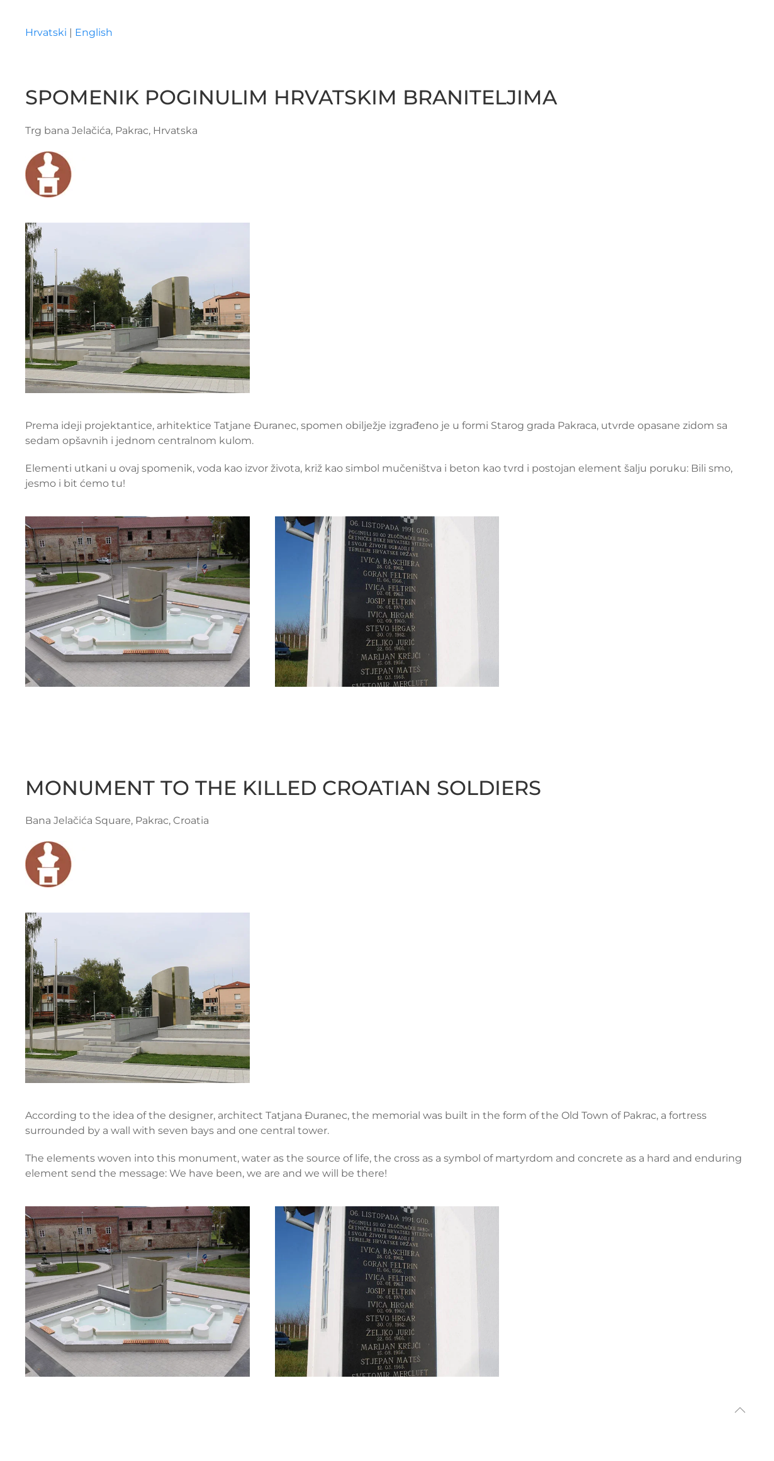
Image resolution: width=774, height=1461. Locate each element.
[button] (740, 1410)
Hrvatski (46, 32)
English (94, 32)
